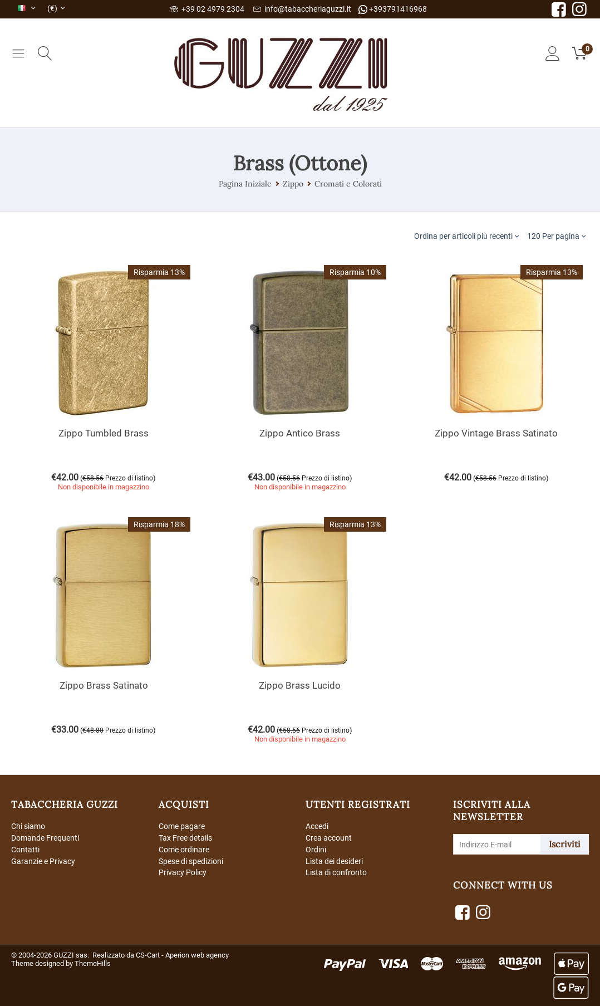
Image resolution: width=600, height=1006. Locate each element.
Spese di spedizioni (191, 861)
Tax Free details (185, 837)
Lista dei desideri (334, 861)
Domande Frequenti (45, 837)
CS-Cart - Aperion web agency (182, 955)
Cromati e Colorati (348, 184)
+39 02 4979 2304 (207, 8)
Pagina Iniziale (245, 184)
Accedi (317, 826)
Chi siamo (28, 826)
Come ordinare (184, 849)
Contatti (25, 849)
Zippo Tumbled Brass (103, 433)
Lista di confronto (336, 872)
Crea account (329, 837)
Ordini (316, 849)
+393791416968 (392, 9)
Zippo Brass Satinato (104, 685)
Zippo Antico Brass (299, 433)
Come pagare (182, 826)
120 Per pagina (556, 236)
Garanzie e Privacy (43, 861)
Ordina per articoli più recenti (466, 236)
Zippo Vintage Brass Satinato (496, 433)
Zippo (293, 184)
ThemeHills (93, 963)
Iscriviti (565, 844)
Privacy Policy (182, 872)
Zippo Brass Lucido (300, 685)
